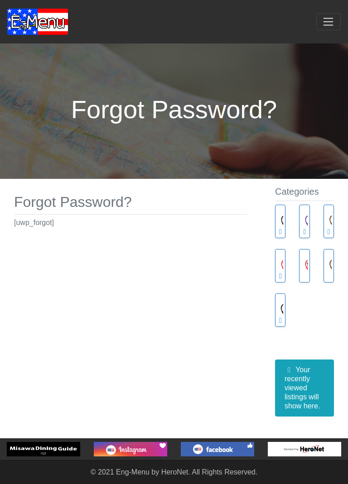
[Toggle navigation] (328, 21)
